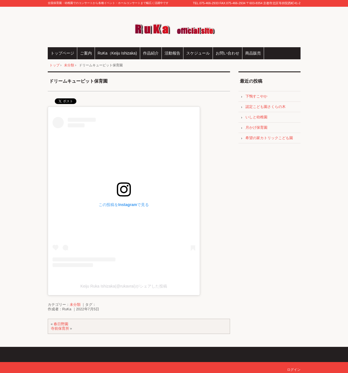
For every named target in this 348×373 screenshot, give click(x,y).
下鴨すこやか (256, 96)
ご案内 (86, 53)
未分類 (75, 304)
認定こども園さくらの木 (265, 107)
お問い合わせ (227, 53)
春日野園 (61, 324)
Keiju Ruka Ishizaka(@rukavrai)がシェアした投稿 (123, 286)
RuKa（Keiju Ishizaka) (117, 53)
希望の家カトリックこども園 (269, 138)
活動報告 (172, 53)
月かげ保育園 (256, 127)
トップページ (62, 53)
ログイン (294, 370)
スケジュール (198, 53)
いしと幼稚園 (256, 117)
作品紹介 (151, 53)
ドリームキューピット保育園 (78, 81)
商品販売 (253, 53)
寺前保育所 (60, 328)
